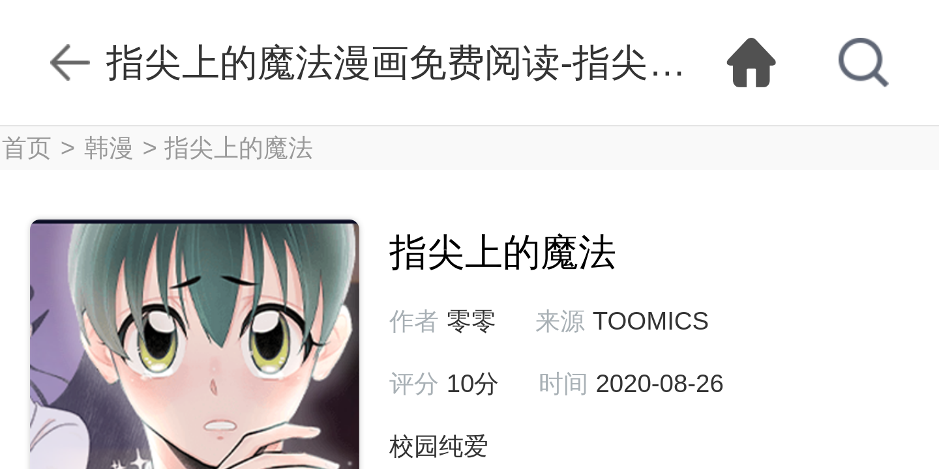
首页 (27, 148)
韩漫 (109, 148)
